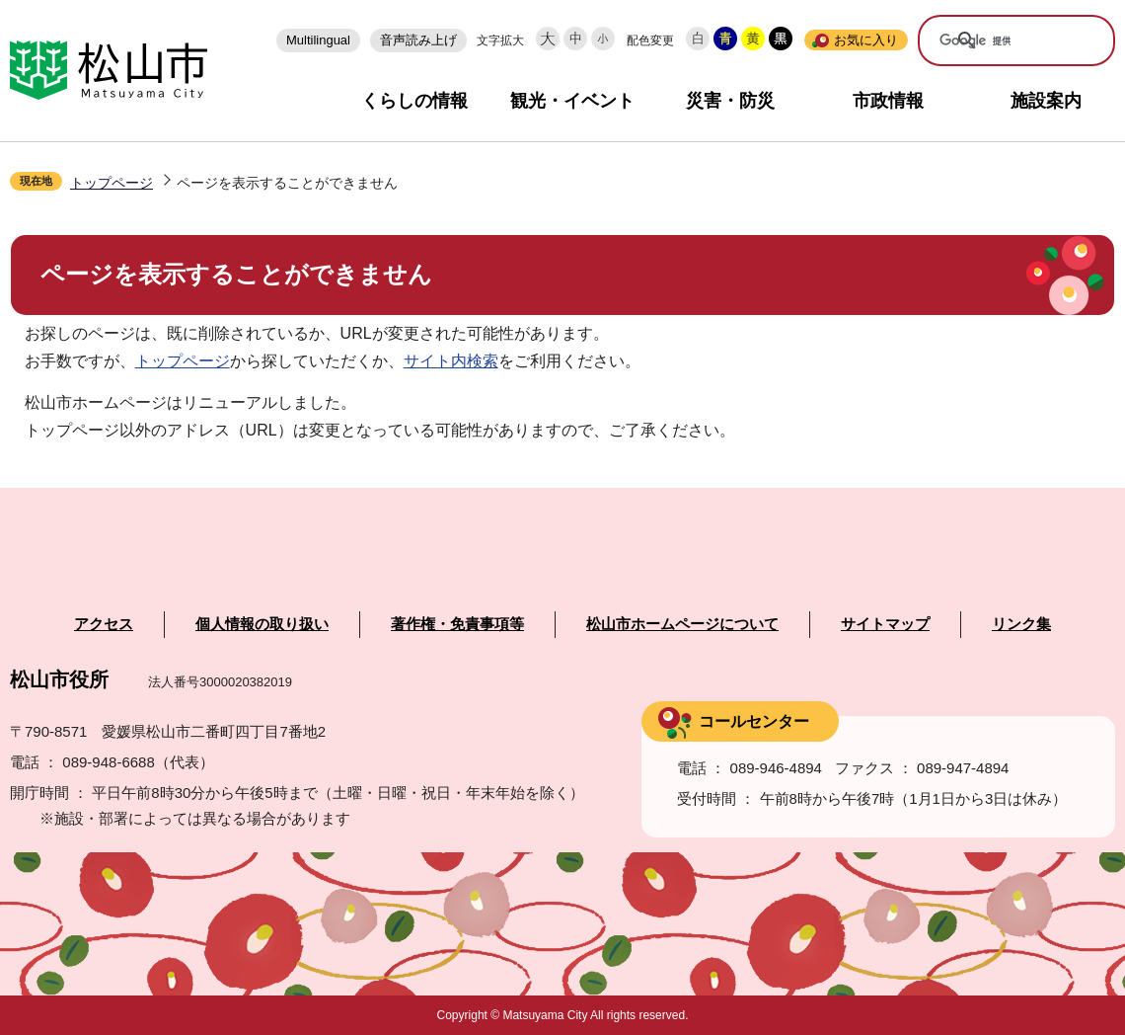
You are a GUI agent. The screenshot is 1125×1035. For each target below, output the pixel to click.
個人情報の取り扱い (262, 624)
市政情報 (888, 101)
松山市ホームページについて (682, 624)
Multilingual (318, 40)
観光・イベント (572, 101)
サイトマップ (885, 624)
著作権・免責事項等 (457, 624)
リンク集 (1021, 624)
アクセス (103, 624)
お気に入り (866, 40)
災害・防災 (730, 101)
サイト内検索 (451, 361)
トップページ (111, 183)
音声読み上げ (418, 40)
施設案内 (1046, 101)
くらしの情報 (414, 101)
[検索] (1002, 41)
